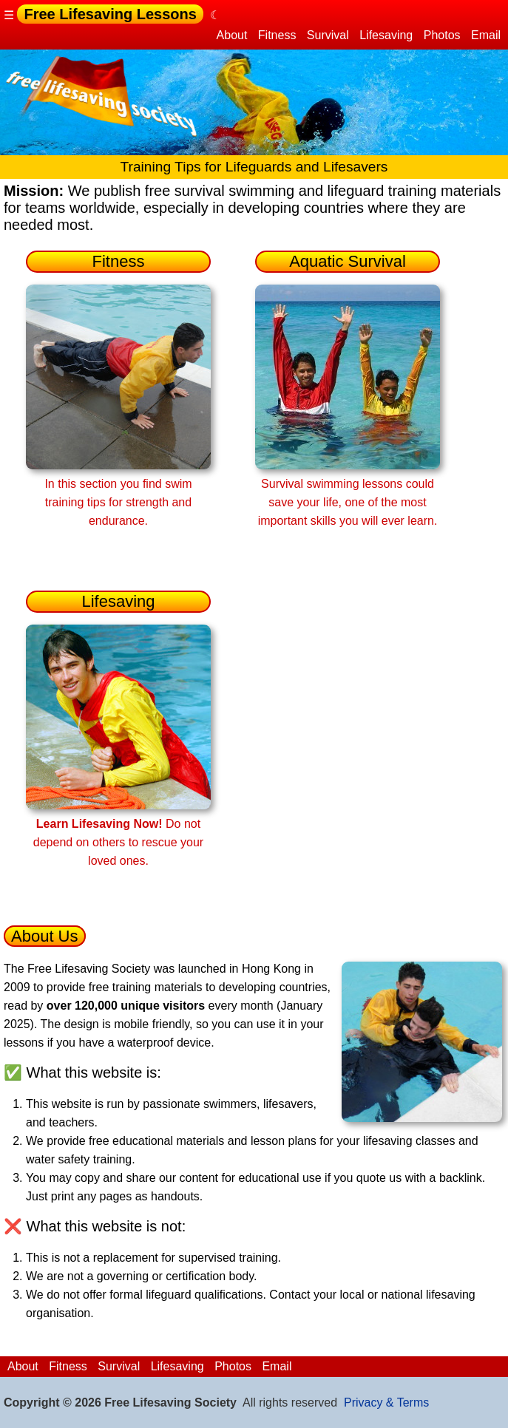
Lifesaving (386, 35)
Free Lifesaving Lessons (110, 14)
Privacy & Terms (386, 1402)
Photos (442, 35)
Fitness (277, 35)
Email (486, 35)
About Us (44, 936)
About (232, 35)
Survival (328, 35)
